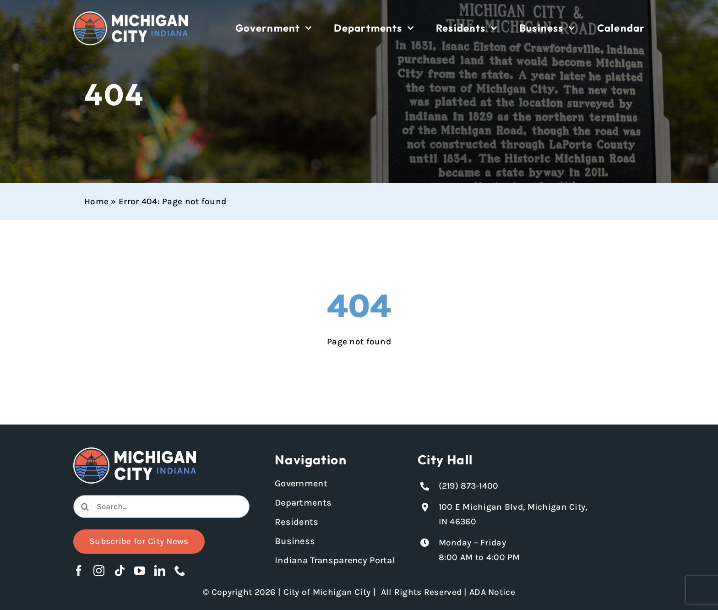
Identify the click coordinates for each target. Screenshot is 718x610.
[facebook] (78, 570)
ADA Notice (492, 592)
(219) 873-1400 (469, 486)
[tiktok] (119, 570)
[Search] (84, 506)
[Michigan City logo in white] (130, 16)
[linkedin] (159, 570)
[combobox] (161, 506)
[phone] (179, 570)
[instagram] (98, 570)
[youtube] (139, 570)
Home (96, 201)
